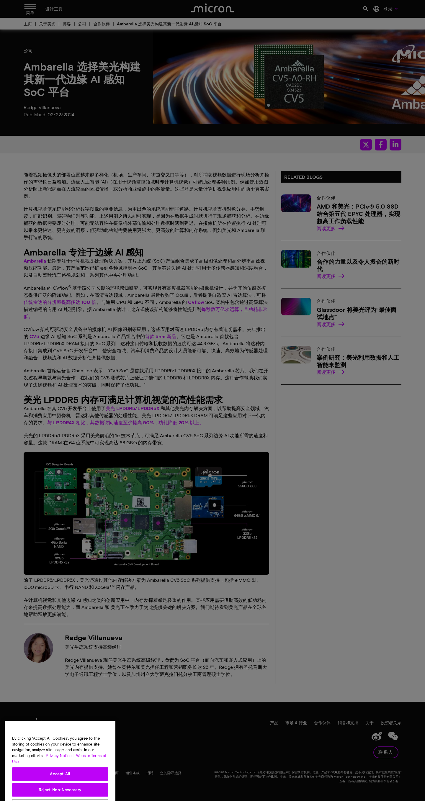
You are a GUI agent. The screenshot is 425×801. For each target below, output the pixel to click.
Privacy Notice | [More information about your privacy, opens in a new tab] (59, 770)
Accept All (60, 789)
